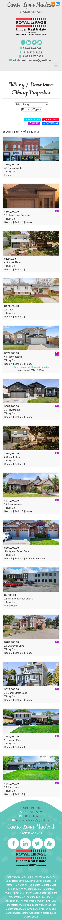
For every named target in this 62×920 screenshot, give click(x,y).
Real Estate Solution (39, 885)
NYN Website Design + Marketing (36, 889)
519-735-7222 (31, 52)
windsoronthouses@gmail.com (33, 60)
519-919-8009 (31, 48)
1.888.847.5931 (31, 56)
